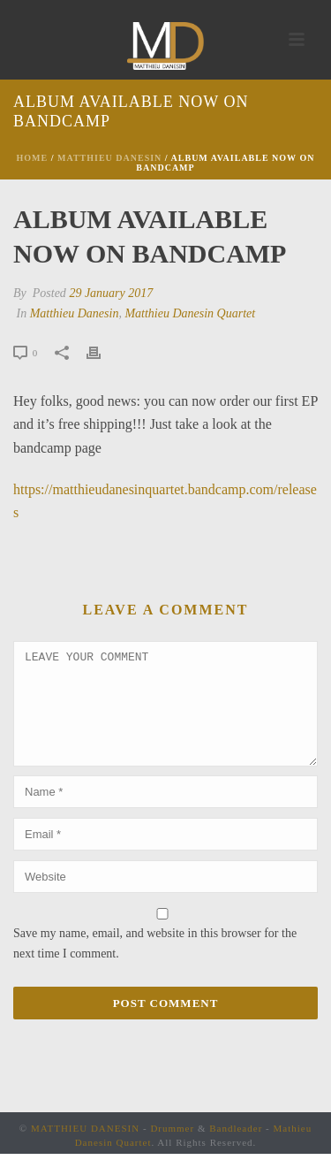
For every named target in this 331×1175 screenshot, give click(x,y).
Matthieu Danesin (109, 158)
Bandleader (235, 1149)
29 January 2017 (111, 293)
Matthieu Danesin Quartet (189, 313)
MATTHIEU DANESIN (85, 1149)
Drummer (172, 1149)
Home (33, 158)
